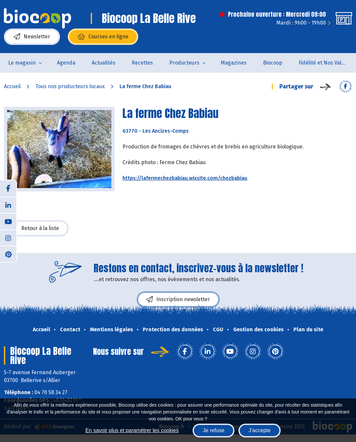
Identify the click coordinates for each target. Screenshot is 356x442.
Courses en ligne (103, 36)
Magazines (234, 63)
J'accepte (260, 430)
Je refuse (213, 430)
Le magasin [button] (22, 63)
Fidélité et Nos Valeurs (325, 63)
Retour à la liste (36, 228)
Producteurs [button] (184, 63)
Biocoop (272, 63)
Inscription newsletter (178, 299)
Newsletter (32, 36)
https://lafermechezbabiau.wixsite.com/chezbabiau (184, 178)
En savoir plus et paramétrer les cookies (132, 430)
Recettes (142, 63)
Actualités (103, 63)
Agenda (66, 63)
